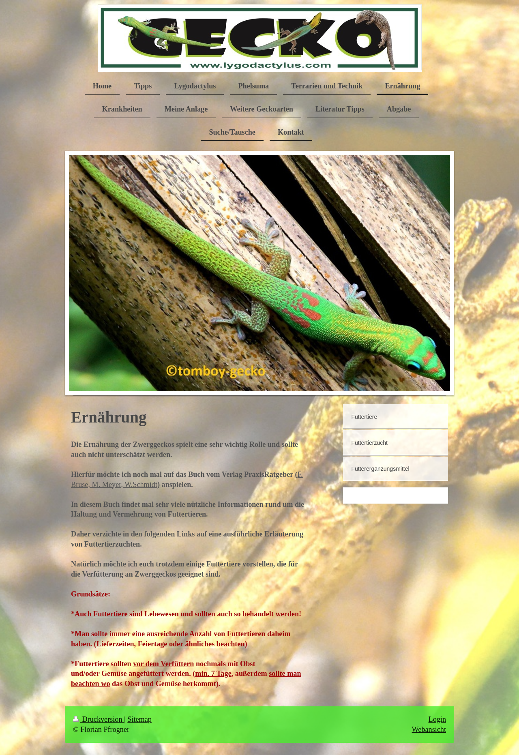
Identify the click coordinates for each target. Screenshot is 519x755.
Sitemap (139, 719)
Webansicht (429, 729)
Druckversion (98, 719)
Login (437, 719)
